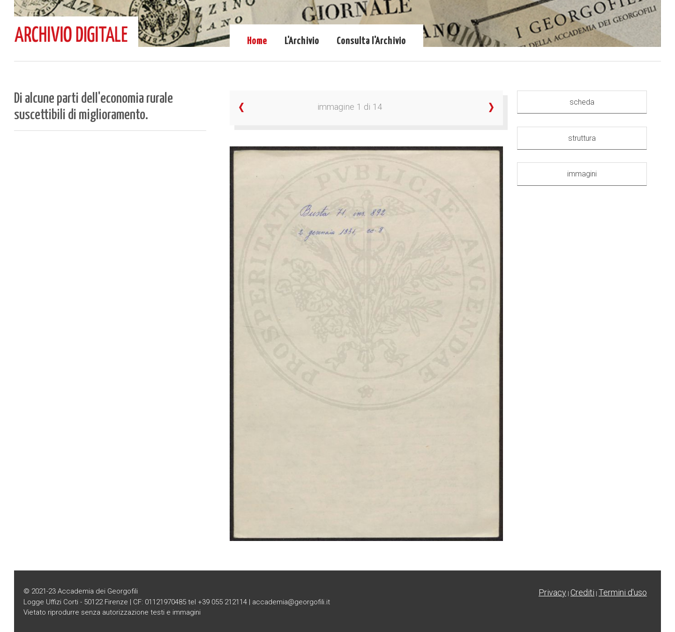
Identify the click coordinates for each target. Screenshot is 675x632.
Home (257, 41)
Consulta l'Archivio (371, 41)
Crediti (582, 592)
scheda (582, 102)
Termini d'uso (623, 592)
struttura (582, 138)
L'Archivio (302, 41)
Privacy (552, 592)
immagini (582, 173)
